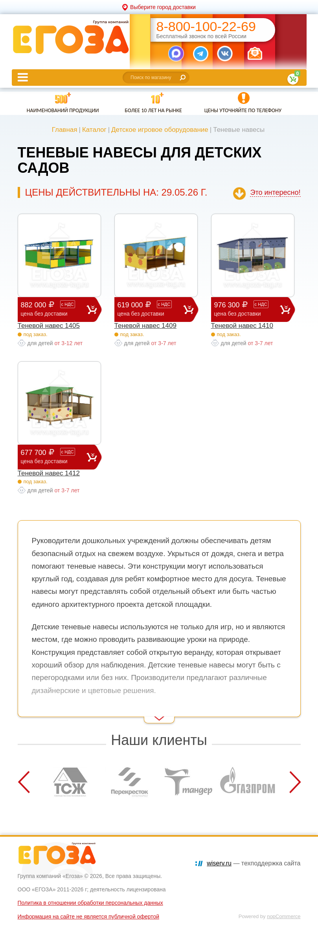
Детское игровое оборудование (159, 129)
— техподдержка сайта (253, 863)
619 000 (150, 309)
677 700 (53, 457)
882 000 (53, 309)
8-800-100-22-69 (206, 26)
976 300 (247, 309)
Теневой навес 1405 (49, 325)
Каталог (94, 129)
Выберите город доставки (163, 7)
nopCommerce (283, 916)
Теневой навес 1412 (49, 473)
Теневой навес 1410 (242, 325)
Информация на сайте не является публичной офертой (89, 916)
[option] (70, 782)
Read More (31, 712)
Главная (64, 129)
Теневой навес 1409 (145, 325)
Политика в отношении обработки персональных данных (90, 903)
